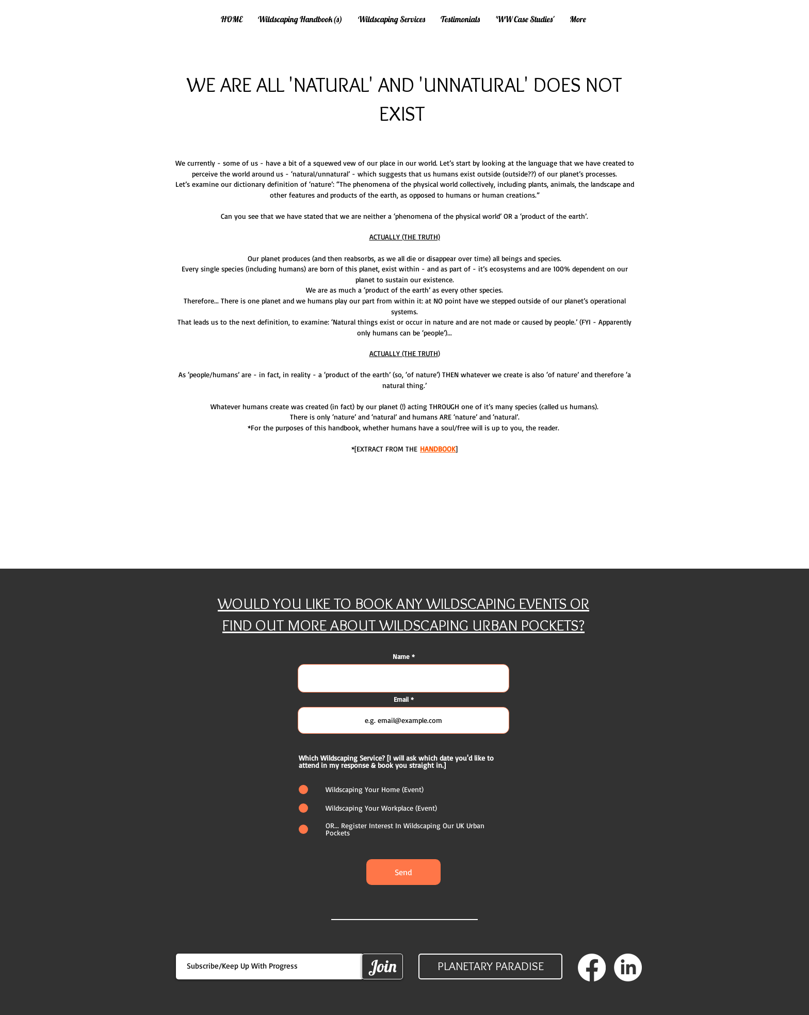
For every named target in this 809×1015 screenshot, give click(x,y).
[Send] (403, 872)
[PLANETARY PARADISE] (490, 966)
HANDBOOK (438, 448)
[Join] (382, 966)
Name (401, 656)
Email (401, 699)
